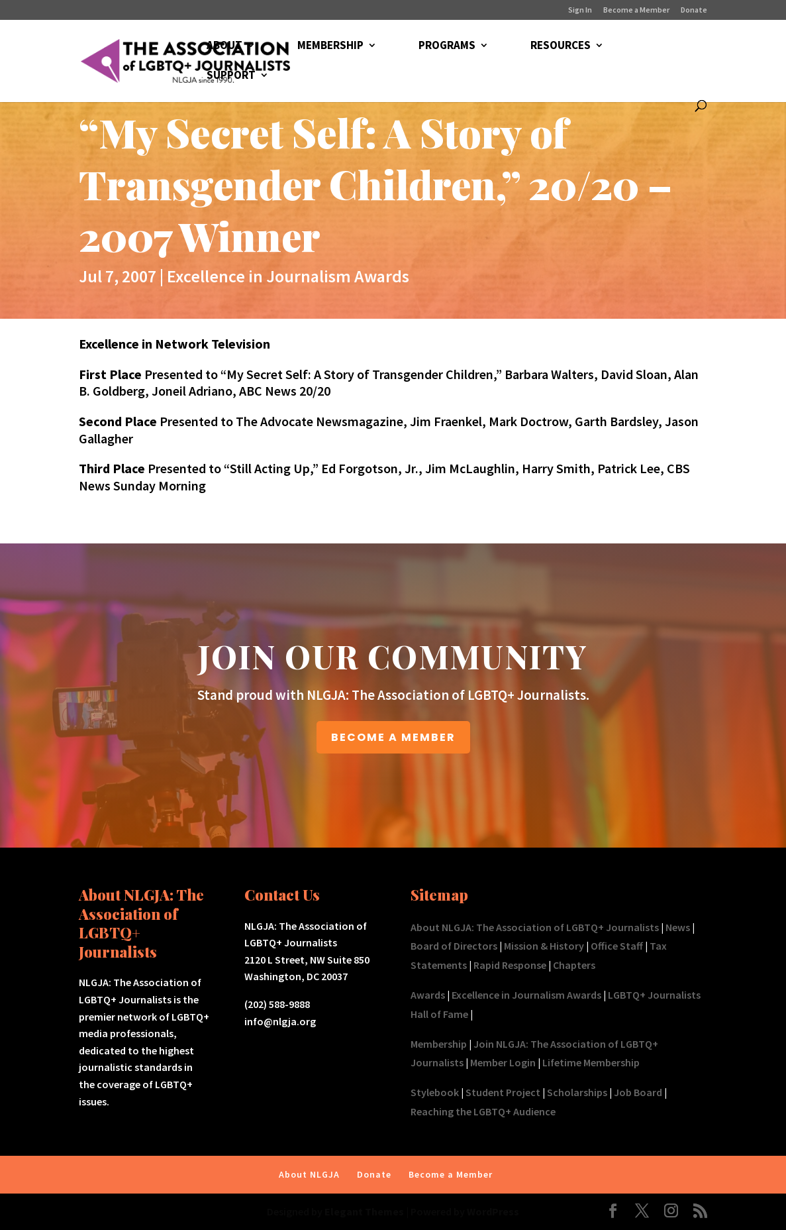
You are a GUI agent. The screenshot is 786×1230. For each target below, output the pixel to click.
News (677, 927)
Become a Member (636, 10)
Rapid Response (509, 965)
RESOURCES (560, 46)
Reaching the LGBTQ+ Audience (483, 1111)
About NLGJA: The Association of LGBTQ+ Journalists (535, 927)
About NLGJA (309, 1174)
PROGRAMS (446, 46)
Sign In (580, 10)
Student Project (503, 1092)
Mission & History (544, 945)
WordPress (493, 1211)
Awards (428, 994)
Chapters (574, 965)
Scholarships (577, 1092)
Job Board (638, 1092)
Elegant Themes (364, 1211)
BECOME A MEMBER (393, 737)
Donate (694, 10)
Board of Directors (454, 945)
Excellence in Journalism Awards (288, 276)
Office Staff (617, 945)
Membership (439, 1043)
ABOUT (224, 46)
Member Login (503, 1062)
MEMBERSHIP (330, 46)
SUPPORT (231, 76)
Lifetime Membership (591, 1062)
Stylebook (435, 1092)
